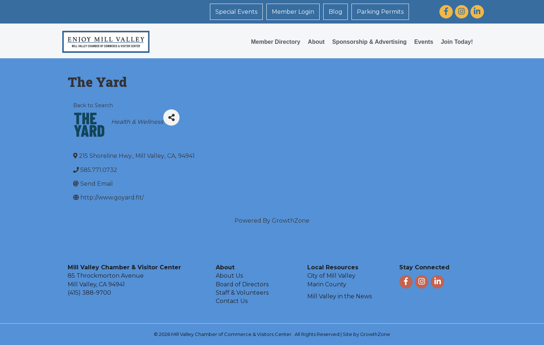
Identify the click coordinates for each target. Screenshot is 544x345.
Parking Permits (380, 11)
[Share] (171, 117)
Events (423, 42)
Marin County (326, 284)
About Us (229, 275)
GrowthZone (290, 220)
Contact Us (232, 301)
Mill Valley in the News (339, 296)
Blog (335, 11)
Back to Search (93, 105)
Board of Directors (242, 284)
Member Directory (275, 42)
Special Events (236, 11)
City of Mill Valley (331, 275)
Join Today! (457, 42)
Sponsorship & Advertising (369, 42)
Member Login (293, 11)
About (316, 42)
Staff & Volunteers (242, 292)
